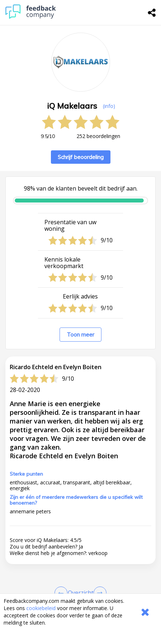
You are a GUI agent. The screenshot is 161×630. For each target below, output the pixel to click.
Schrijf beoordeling (81, 157)
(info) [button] (109, 106)
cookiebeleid (41, 608)
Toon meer (80, 334)
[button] (80, 578)
